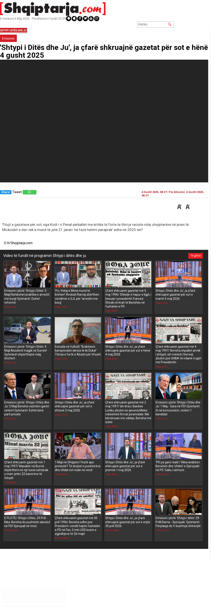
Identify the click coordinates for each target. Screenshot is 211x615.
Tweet (17, 192)
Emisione (8, 38)
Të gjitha (196, 255)
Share (5, 192)
